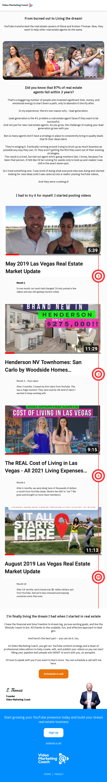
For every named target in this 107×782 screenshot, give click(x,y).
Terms (47, 774)
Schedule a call (53, 674)
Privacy (58, 774)
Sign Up (53, 732)
